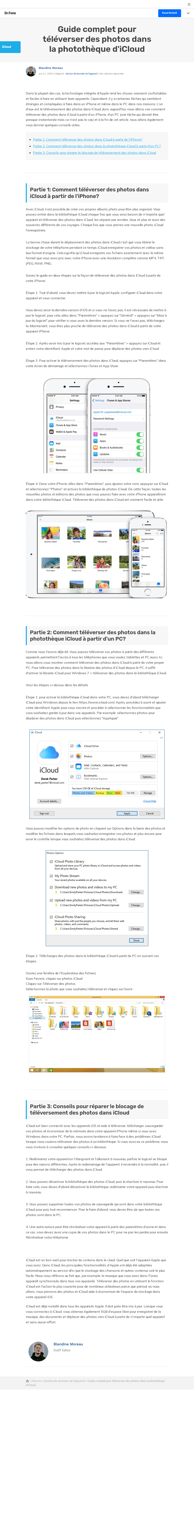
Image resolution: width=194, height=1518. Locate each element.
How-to (36, 1380)
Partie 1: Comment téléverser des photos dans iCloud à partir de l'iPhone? (88, 139)
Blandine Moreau (51, 68)
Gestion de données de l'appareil (81, 73)
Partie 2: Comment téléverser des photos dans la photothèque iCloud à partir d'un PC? (97, 146)
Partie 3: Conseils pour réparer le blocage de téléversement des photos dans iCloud (94, 153)
